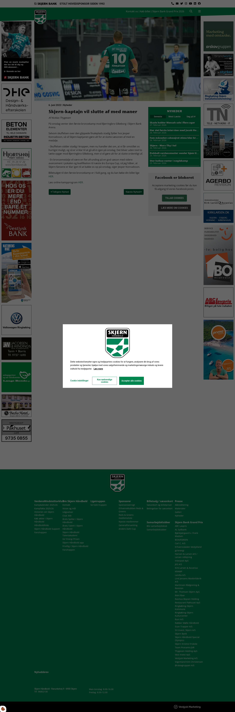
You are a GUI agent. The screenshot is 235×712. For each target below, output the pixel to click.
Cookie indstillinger (79, 380)
